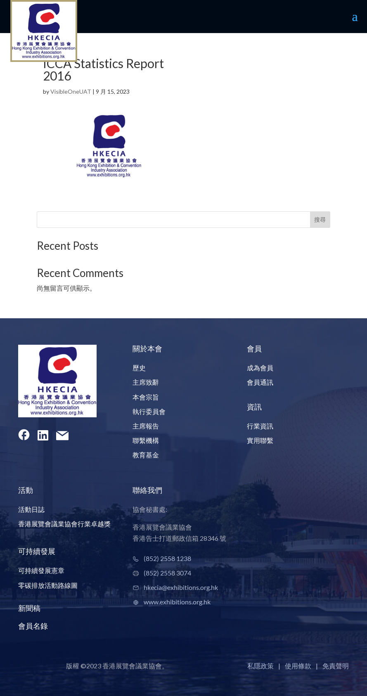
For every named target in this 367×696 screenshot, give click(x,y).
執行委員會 (149, 411)
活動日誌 (31, 509)
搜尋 (320, 219)
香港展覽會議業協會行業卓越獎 (64, 524)
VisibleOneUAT (70, 91)
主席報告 (146, 426)
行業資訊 (260, 426)
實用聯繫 (260, 440)
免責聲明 (335, 666)
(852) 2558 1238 (167, 558)
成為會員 (260, 368)
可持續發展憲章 (41, 570)
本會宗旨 (146, 397)
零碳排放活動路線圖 (48, 585)
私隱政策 (260, 666)
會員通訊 (260, 382)
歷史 (139, 368)
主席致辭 (146, 382)
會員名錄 (33, 625)
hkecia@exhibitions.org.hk (181, 587)
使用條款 (298, 666)
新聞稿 (29, 608)
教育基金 (146, 455)
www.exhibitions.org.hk (177, 602)
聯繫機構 (146, 440)
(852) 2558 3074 (167, 573)
